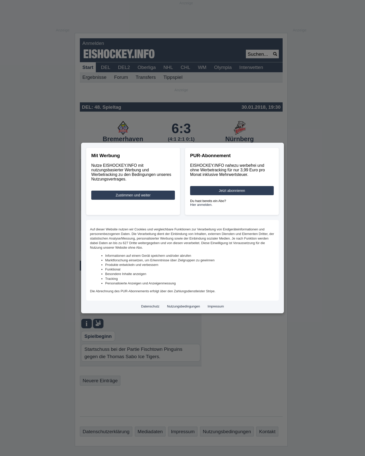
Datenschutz (150, 306)
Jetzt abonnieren (232, 191)
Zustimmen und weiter (133, 195)
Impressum (216, 306)
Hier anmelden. (201, 205)
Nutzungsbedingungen (183, 306)
